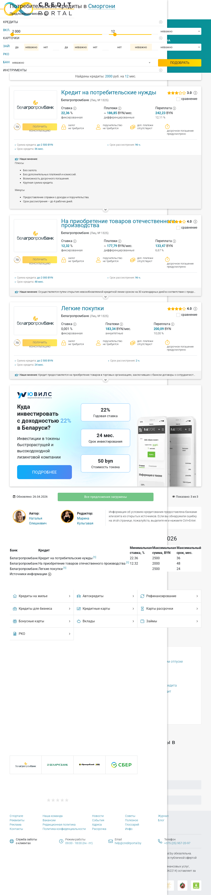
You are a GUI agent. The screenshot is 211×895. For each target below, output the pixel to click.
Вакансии (49, 820)
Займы (170, 621)
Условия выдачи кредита (133, 703)
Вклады (106, 621)
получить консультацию (39, 127)
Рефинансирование (170, 596)
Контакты (16, 829)
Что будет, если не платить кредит (140, 709)
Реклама (15, 824)
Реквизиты (17, 820)
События (98, 820)
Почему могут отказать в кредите (139, 673)
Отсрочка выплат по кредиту (136, 667)
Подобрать (179, 63)
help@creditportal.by (128, 843)
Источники (30, 574)
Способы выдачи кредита (133, 679)
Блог (161, 820)
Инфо (128, 829)
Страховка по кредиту (130, 697)
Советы (130, 816)
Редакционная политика (59, 824)
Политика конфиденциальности (64, 829)
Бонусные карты (42, 621)
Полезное (131, 820)
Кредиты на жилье (42, 596)
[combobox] (179, 31)
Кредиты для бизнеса (42, 609)
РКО (6, 52)
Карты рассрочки (170, 609)
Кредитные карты (106, 609)
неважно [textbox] (166, 31)
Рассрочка (99, 829)
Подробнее (44, 472)
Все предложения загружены (105, 497)
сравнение (189, 99)
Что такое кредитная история (136, 715)
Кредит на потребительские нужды (108, 92)
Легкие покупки (82, 308)
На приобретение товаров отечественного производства (118, 223)
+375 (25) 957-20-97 (177, 843)
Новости (98, 816)
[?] (74, 108)
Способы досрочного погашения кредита (145, 685)
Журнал (163, 816)
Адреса (97, 824)
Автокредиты (106, 596)
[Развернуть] (56, 20)
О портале (16, 816)
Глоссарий (132, 824)
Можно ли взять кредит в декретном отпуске (148, 661)
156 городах (63, 730)
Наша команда (53, 816)
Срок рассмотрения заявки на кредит (142, 691)
